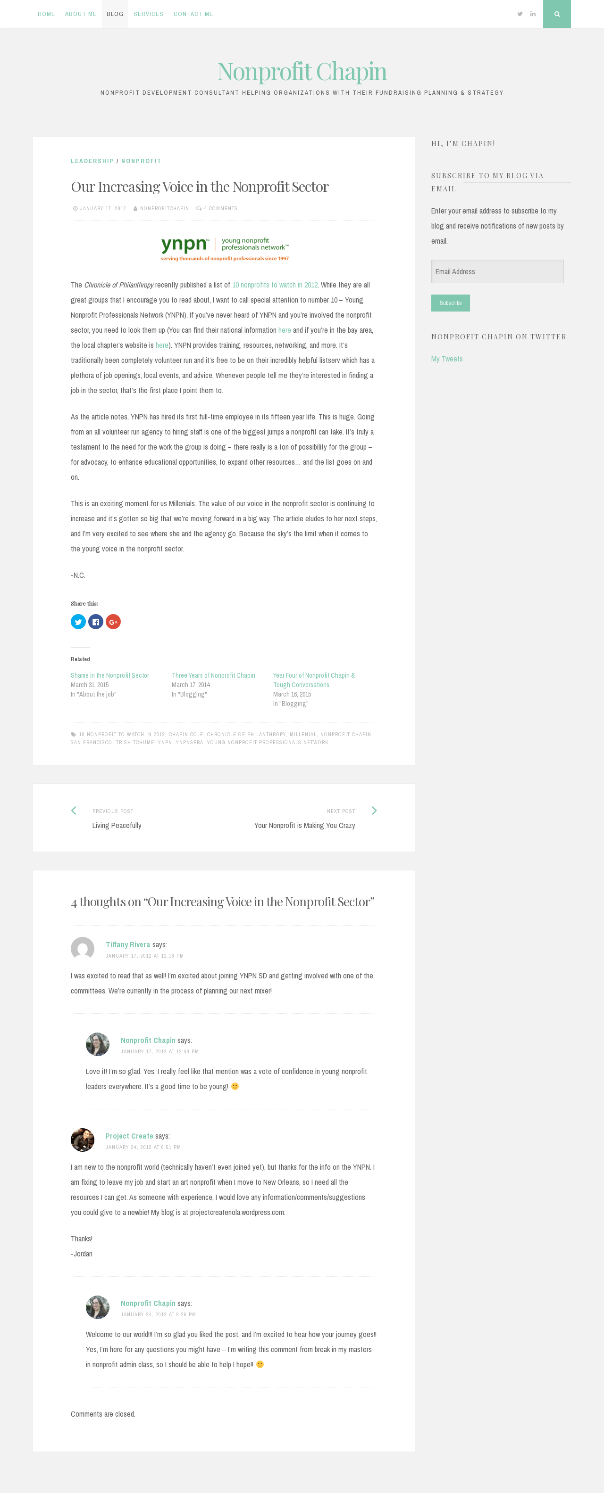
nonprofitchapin (164, 208)
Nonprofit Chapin (302, 70)
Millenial (303, 734)
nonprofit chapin (345, 734)
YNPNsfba (189, 742)
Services (149, 14)
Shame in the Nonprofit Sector (110, 675)
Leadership (92, 161)
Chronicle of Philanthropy (246, 734)
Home (46, 14)
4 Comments (221, 208)
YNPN (165, 742)
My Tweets (447, 358)
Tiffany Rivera (128, 944)
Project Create (129, 1136)
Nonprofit (141, 161)
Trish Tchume (135, 742)
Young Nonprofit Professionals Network (267, 742)
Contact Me (193, 14)
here (284, 330)
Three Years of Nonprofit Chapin (213, 675)
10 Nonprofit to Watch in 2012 (122, 734)
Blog (115, 14)
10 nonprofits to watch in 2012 (275, 284)
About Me (81, 14)
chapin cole (186, 734)
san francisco (91, 742)
